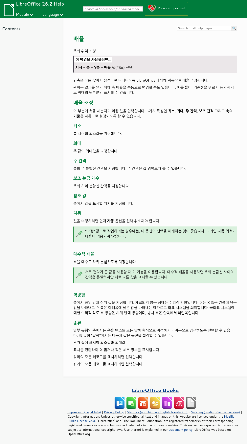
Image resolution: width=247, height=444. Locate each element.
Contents (11, 29)
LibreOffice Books (155, 390)
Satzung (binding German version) (215, 412)
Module (22, 14)
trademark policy (180, 429)
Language (50, 14)
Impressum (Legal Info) (84, 412)
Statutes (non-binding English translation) (157, 412)
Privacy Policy (114, 412)
